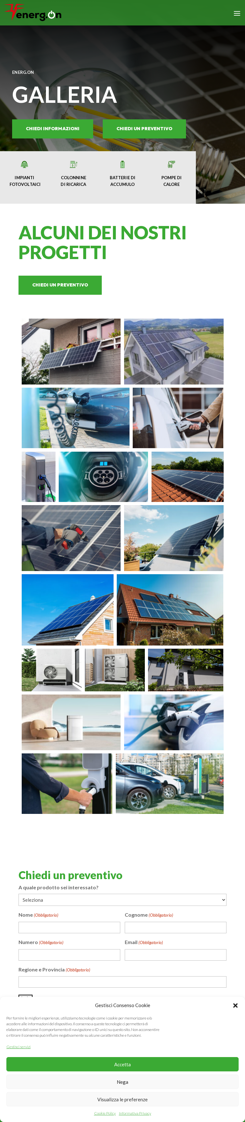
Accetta (122, 1064)
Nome (38, 915)
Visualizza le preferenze (122, 1099)
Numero (41, 943)
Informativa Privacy (135, 1113)
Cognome (149, 915)
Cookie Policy (105, 1113)
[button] (235, 1005)
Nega (122, 1082)
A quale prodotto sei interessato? (59, 887)
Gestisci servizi (18, 1046)
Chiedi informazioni (52, 128)
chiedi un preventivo (144, 128)
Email (144, 943)
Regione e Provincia (54, 970)
